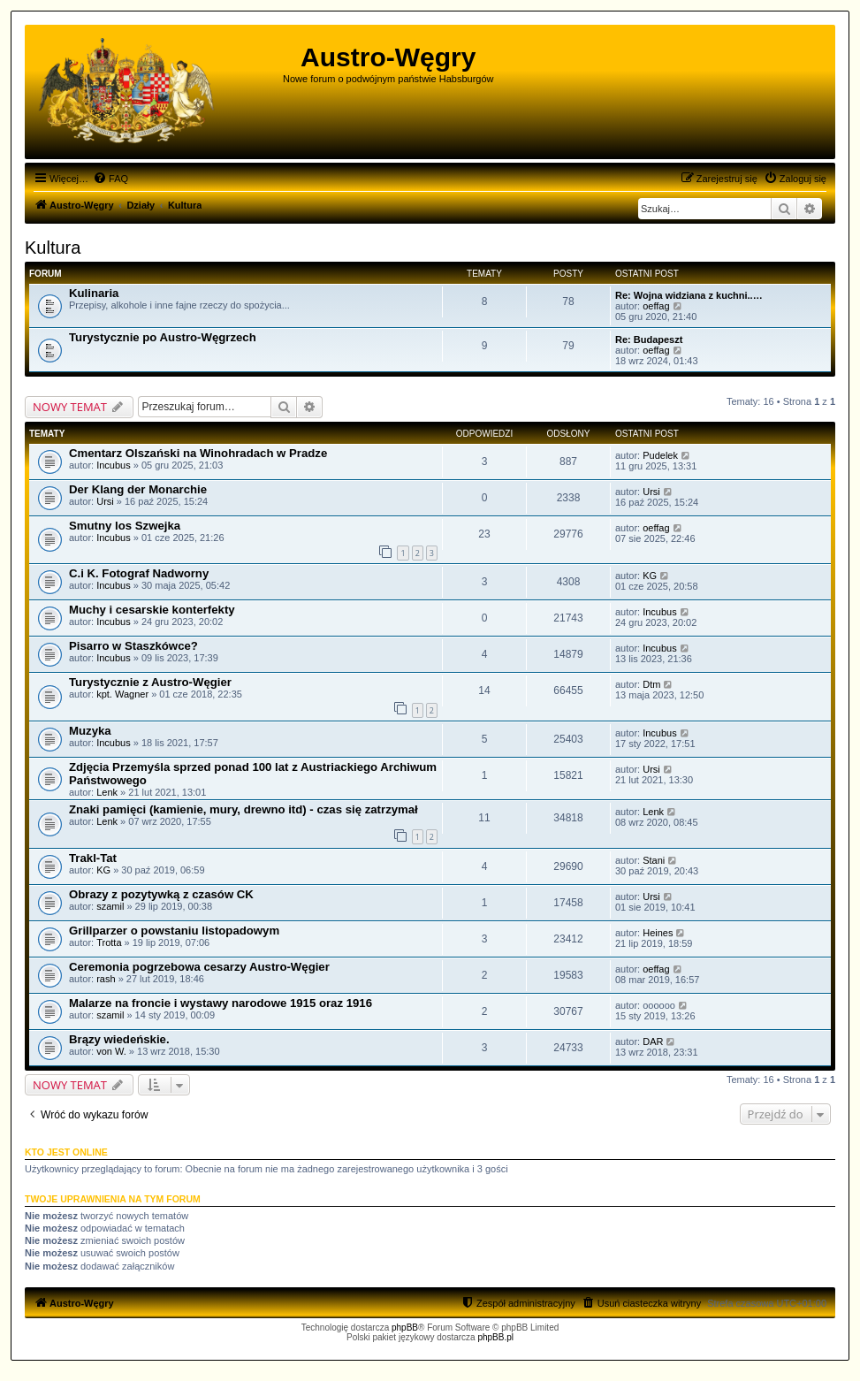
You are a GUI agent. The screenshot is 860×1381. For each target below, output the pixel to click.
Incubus (113, 465)
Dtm (651, 684)
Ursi (105, 501)
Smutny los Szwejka (124, 525)
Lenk (107, 792)
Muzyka (90, 730)
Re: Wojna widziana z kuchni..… (689, 295)
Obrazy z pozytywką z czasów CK (161, 894)
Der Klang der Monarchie (138, 489)
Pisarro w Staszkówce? (133, 645)
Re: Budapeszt (648, 339)
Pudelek (660, 455)
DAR (653, 1041)
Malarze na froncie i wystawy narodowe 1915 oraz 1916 (220, 1003)
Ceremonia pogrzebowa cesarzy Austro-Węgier (199, 966)
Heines (658, 932)
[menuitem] (110, 178)
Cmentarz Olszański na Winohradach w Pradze (198, 453)
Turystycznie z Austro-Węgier (150, 682)
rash (105, 978)
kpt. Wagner (122, 694)
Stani (654, 860)
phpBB (405, 1327)
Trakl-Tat (93, 858)
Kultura (52, 247)
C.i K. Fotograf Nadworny (139, 573)
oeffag (656, 306)
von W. (111, 1051)
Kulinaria (93, 293)
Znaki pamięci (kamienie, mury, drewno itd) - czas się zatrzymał (243, 809)
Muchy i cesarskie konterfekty (152, 609)
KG (650, 575)
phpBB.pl (495, 1337)
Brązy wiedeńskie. (119, 1039)
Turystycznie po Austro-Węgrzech (162, 337)
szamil (110, 906)
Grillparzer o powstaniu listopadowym (174, 930)
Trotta (108, 942)
